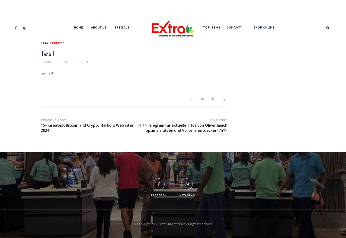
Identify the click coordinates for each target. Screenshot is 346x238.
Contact (234, 28)
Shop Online (264, 28)
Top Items (211, 28)
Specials (122, 28)
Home (78, 28)
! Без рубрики (52, 43)
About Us (99, 28)
